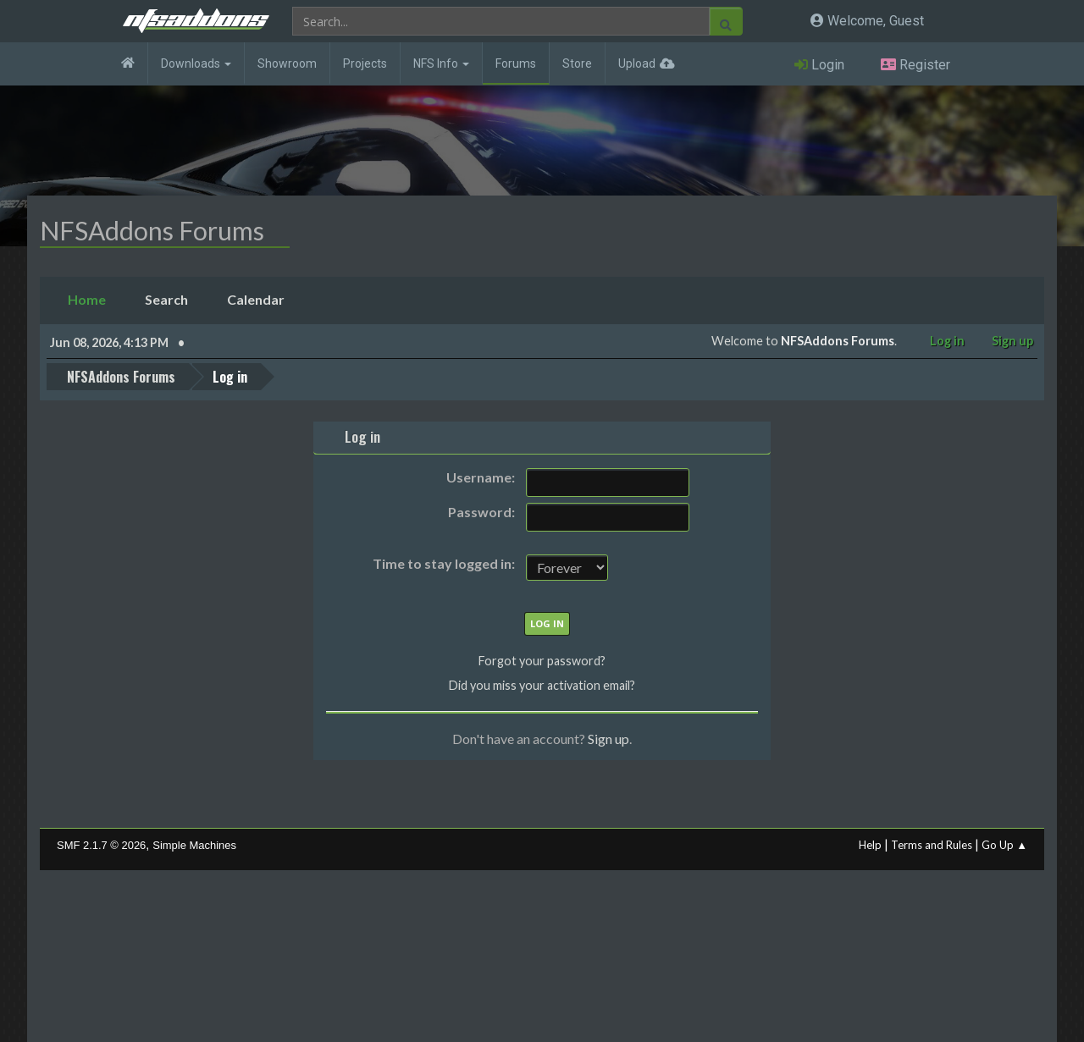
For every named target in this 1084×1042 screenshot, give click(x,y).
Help (870, 845)
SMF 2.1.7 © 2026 (101, 845)
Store (577, 63)
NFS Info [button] (441, 63)
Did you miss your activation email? (542, 685)
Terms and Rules (931, 845)
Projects (365, 63)
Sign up (608, 739)
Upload (636, 63)
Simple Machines (194, 845)
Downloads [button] (196, 63)
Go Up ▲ (1004, 845)
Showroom (287, 63)
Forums (515, 63)
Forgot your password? (542, 660)
